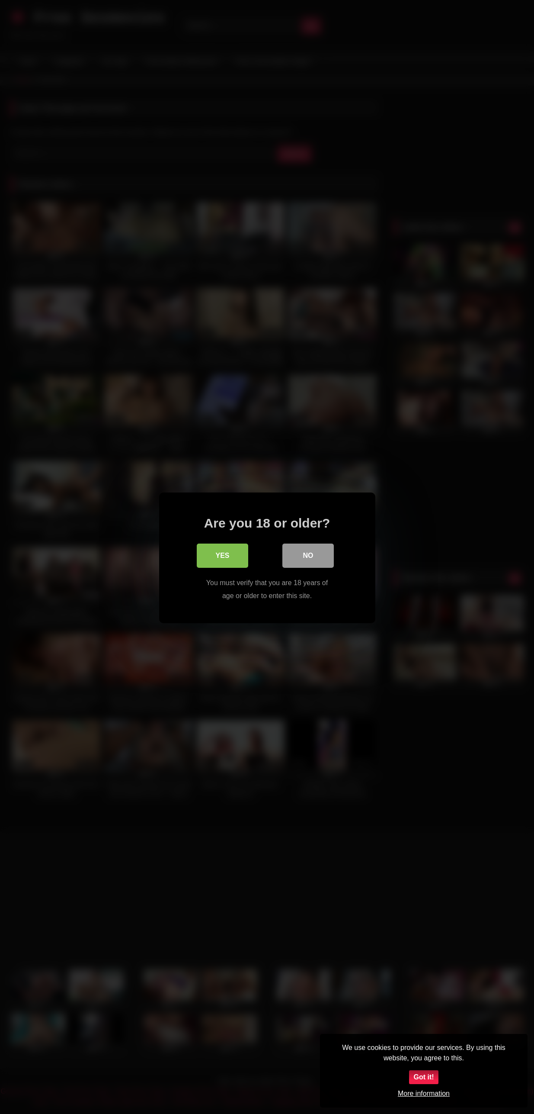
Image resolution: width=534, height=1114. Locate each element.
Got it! (423, 1077)
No (308, 554)
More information (424, 1093)
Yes (222, 554)
